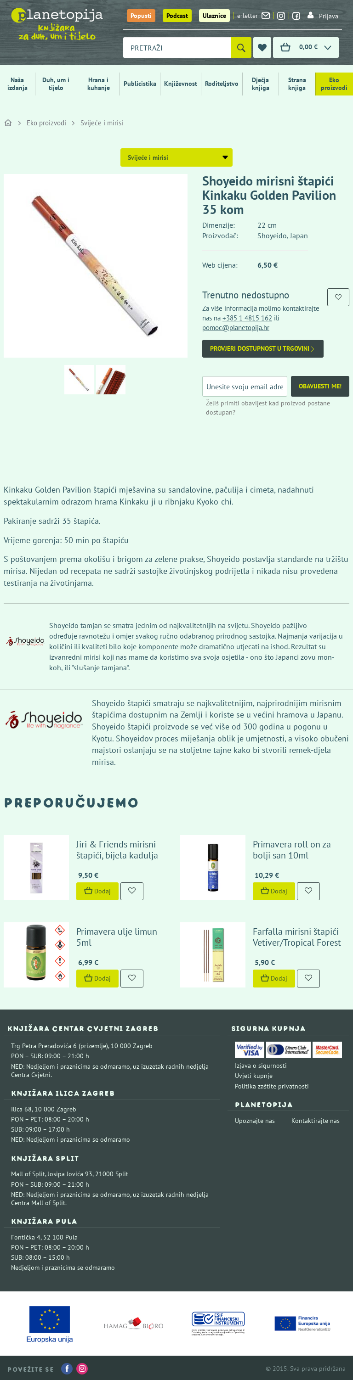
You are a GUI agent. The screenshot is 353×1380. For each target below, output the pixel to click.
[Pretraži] (241, 47)
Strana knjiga (297, 84)
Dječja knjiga (260, 84)
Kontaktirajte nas (315, 1119)
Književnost (180, 83)
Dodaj (96, 890)
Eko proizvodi (334, 84)
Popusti (141, 15)
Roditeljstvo (222, 83)
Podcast (177, 15)
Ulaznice (214, 15)
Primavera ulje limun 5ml (115, 935)
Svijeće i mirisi (101, 122)
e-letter (253, 15)
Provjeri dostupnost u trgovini (263, 348)
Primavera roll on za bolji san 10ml (291, 848)
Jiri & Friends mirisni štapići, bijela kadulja (116, 848)
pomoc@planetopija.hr (235, 327)
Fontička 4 (25, 1235)
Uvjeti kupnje (254, 1074)
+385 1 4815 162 (247, 318)
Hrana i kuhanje (98, 84)
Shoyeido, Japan (282, 235)
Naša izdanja (17, 84)
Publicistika (140, 83)
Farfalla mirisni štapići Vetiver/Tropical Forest (296, 935)
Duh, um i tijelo (55, 84)
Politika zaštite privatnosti (272, 1084)
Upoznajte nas (255, 1119)
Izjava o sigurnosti (261, 1064)
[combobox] (177, 47)
